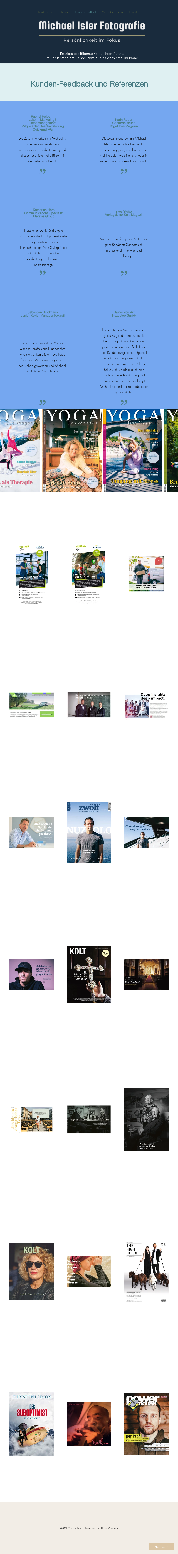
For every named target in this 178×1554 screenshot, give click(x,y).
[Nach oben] (161, 1546)
